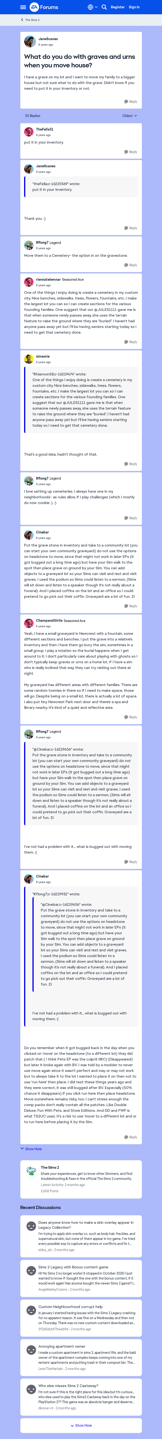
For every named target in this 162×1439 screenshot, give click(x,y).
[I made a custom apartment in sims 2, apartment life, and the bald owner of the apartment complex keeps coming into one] (87, 1357)
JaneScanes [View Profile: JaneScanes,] (48, 39)
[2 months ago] (63, 1249)
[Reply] (130, 101)
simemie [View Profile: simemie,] (43, 356)
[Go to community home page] (44, 7)
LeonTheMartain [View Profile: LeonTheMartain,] (50, 1368)
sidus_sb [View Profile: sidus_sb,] (45, 1250)
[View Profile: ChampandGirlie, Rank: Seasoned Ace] (29, 623)
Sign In (134, 7)
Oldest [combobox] (129, 116)
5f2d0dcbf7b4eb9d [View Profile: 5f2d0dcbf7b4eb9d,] (53, 1329)
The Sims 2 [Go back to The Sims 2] (29, 20)
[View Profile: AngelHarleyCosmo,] (31, 1270)
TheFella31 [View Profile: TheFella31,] (44, 129)
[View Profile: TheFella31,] (29, 132)
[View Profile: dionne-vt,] (31, 1389)
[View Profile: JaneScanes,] (30, 41)
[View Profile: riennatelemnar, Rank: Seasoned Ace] (29, 282)
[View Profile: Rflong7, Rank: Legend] (29, 245)
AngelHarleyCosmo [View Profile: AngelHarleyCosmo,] (52, 1289)
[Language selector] (93, 7)
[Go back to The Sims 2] (89, 1167)
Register (118, 7)
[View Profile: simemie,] (29, 359)
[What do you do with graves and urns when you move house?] (44, 135)
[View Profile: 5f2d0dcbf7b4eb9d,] (31, 1310)
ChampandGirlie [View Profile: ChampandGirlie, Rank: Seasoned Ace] (49, 620)
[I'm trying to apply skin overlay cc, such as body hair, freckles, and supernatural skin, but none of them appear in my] (87, 1238)
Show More (31, 1149)
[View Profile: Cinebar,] (29, 535)
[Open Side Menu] (23, 7)
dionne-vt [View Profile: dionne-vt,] (45, 1408)
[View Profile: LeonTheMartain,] (31, 1350)
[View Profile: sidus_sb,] (31, 1226)
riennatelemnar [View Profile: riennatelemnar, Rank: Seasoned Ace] (48, 279)
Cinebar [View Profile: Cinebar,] (42, 532)
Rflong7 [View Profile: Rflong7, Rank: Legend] (42, 242)
